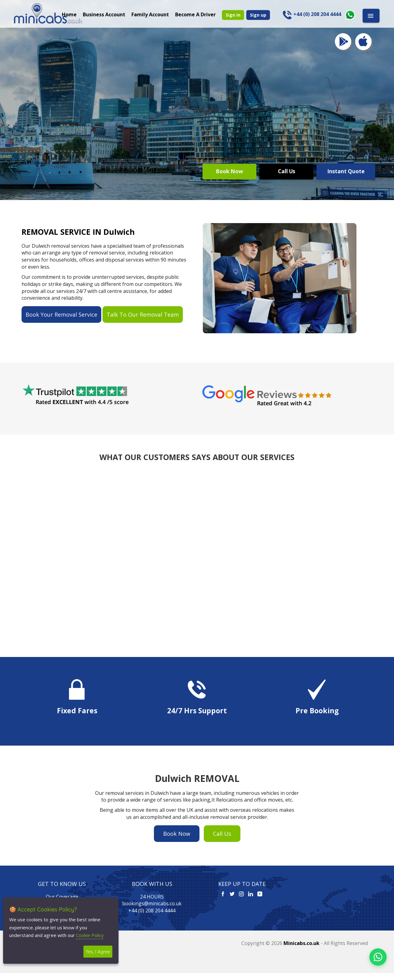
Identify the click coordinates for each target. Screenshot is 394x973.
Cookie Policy (90, 935)
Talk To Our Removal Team (143, 314)
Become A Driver (195, 14)
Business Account (104, 14)
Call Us (286, 171)
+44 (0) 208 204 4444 (151, 910)
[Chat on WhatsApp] (378, 957)
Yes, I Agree (98, 952)
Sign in (233, 15)
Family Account (150, 14)
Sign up (258, 15)
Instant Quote (345, 171)
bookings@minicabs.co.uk (152, 903)
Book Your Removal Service (61, 314)
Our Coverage (62, 896)
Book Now (229, 171)
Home (69, 14)
